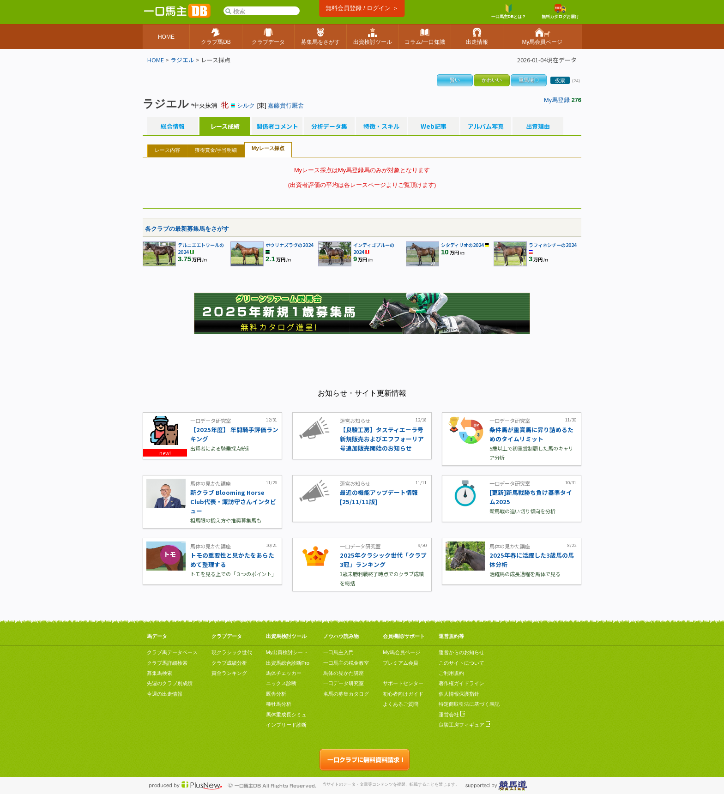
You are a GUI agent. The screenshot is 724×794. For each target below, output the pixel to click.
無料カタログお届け (560, 11)
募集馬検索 (159, 673)
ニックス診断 (281, 683)
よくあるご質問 (400, 704)
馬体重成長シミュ (286, 714)
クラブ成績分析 (229, 663)
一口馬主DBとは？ (508, 11)
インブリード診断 (286, 725)
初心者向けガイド (403, 694)
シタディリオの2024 (462, 244)
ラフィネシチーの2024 (553, 244)
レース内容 (167, 150)
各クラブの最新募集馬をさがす (187, 228)
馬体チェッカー (284, 673)
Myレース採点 (268, 148)
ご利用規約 (451, 673)
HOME (155, 59)
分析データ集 (329, 126)
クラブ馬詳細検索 (167, 663)
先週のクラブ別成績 (170, 683)
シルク (246, 105)
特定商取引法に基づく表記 (469, 704)
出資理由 (538, 126)
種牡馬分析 (278, 704)
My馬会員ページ (401, 652)
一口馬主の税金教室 (346, 663)
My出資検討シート (287, 652)
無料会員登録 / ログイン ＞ (362, 8)
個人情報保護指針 (459, 694)
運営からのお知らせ (461, 652)
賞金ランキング (229, 673)
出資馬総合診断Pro (287, 663)
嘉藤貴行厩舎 (286, 105)
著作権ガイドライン (461, 683)
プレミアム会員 (400, 663)
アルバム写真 (486, 126)
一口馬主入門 (338, 652)
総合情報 (173, 126)
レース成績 (225, 126)
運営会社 (452, 714)
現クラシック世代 (231, 652)
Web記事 (433, 126)
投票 (560, 80)
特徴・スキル (381, 126)
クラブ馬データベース (172, 652)
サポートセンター (403, 683)
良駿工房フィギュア (464, 725)
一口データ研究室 (343, 683)
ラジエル (182, 59)
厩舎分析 (276, 694)
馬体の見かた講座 (343, 673)
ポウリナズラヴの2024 (289, 244)
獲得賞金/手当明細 (216, 150)
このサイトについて (461, 663)
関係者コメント (277, 126)
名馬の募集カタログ (346, 694)
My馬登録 (557, 99)
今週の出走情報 (164, 694)
